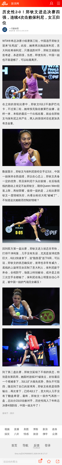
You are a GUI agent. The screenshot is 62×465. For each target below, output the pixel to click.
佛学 (45, 433)
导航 (25, 445)
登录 (48, 445)
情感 (26, 433)
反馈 (36, 445)
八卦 (16, 433)
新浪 (45, 429)
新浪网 (15, 3)
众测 (54, 433)
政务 (54, 429)
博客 (35, 429)
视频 (7, 429)
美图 (26, 429)
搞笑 (7, 433)
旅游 (35, 433)
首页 (14, 445)
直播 (16, 429)
